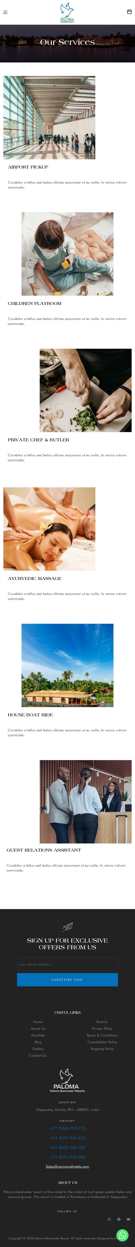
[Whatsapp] (122, 1235)
